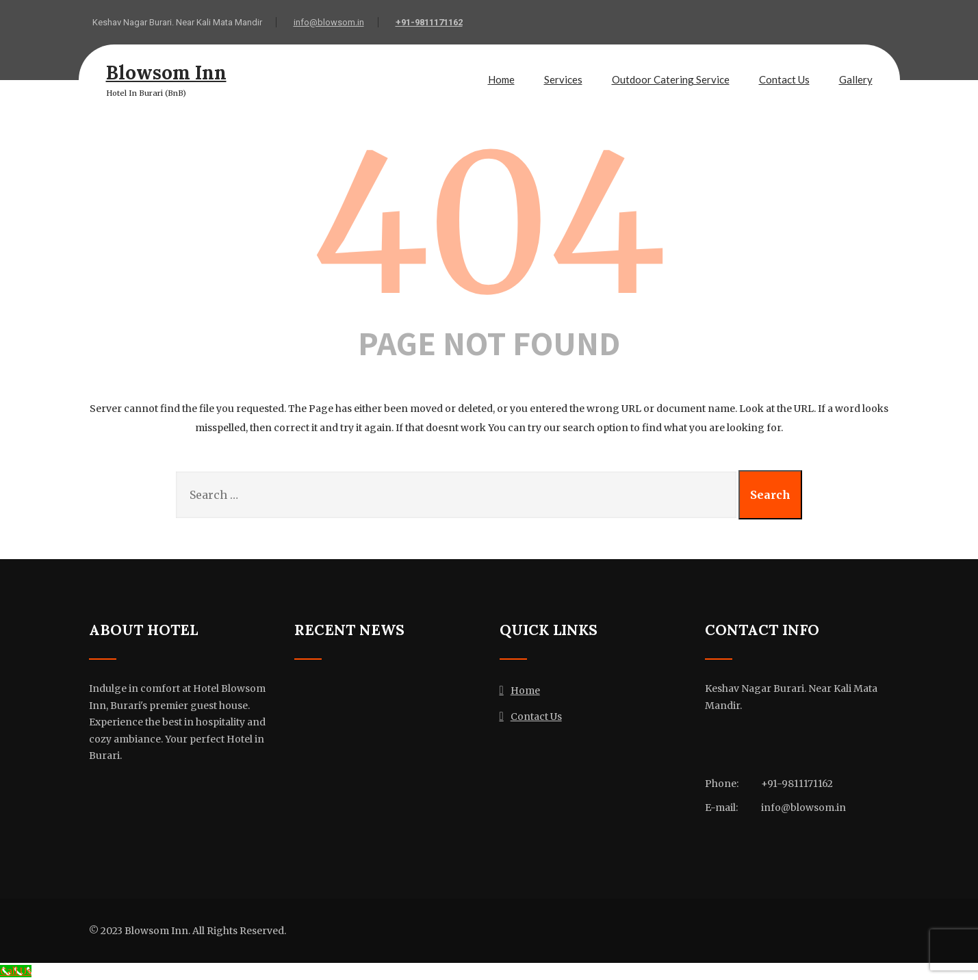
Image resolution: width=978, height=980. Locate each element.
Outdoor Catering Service (671, 79)
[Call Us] (15, 971)
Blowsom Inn (166, 72)
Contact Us (784, 79)
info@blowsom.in (329, 22)
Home (501, 79)
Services (563, 79)
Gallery (856, 79)
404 (489, 224)
